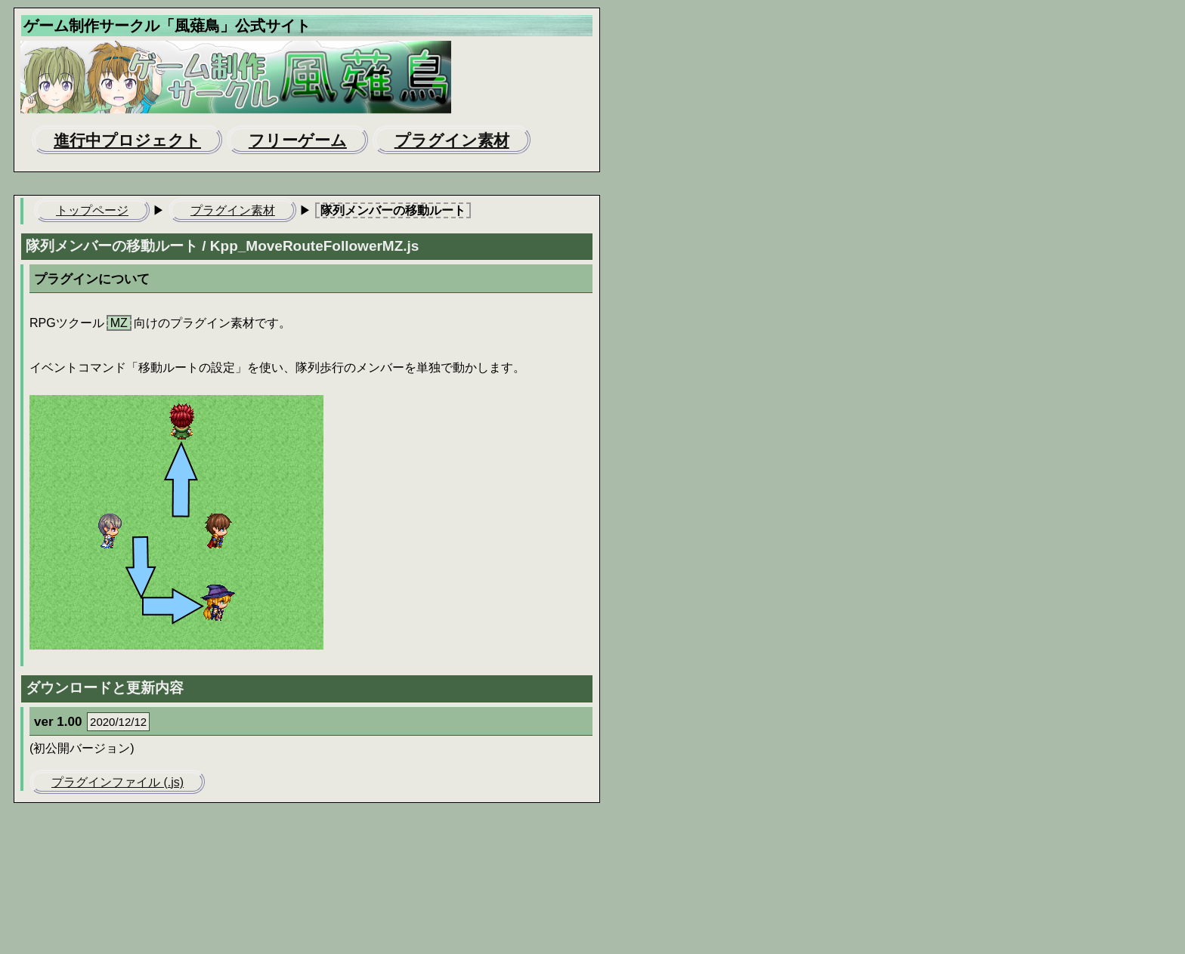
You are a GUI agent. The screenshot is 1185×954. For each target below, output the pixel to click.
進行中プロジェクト (127, 140)
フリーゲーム (298, 140)
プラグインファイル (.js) (117, 782)
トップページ (92, 210)
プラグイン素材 (451, 140)
